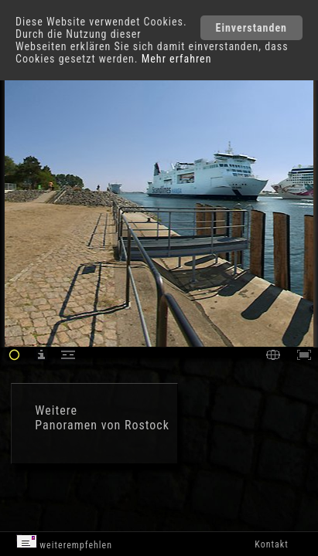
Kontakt (271, 544)
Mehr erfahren (177, 59)
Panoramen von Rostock (102, 425)
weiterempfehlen (64, 542)
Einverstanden (251, 28)
